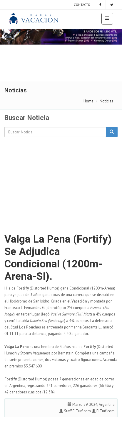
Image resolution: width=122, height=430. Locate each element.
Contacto (81, 5)
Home (88, 101)
